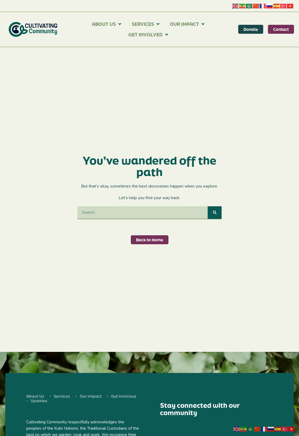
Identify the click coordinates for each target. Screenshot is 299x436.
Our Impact (187, 24)
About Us (107, 24)
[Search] (215, 212)
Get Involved (148, 34)
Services (146, 24)
